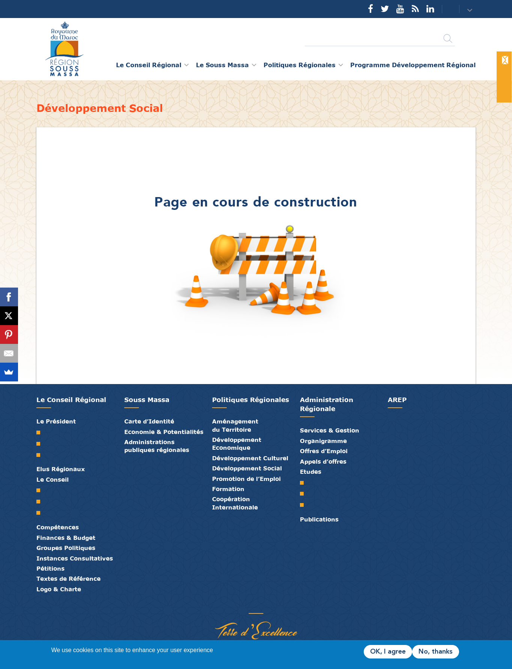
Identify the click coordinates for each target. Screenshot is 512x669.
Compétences (57, 527)
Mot (41, 432)
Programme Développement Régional (413, 64)
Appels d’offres (323, 461)
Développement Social (247, 468)
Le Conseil (52, 479)
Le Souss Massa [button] (222, 64)
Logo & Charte (58, 589)
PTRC (304, 505)
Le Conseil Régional (71, 400)
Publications (319, 519)
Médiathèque (250, 605)
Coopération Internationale (235, 503)
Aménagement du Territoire (235, 425)
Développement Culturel (250, 458)
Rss (415, 8)
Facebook (370, 8)
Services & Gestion (329, 430)
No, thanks (436, 651)
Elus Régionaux (60, 469)
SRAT (304, 482)
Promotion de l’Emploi (246, 478)
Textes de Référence (68, 578)
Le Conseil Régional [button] (148, 64)
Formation (228, 488)
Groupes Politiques (65, 547)
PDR (304, 493)
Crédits (273, 605)
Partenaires (227, 605)
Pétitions (50, 568)
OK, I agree (388, 651)
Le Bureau (41, 501)
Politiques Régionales (250, 400)
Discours (41, 455)
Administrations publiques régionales (156, 445)
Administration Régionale (326, 404)
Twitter (385, 8)
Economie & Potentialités (163, 431)
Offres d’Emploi (324, 451)
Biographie (41, 443)
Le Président (56, 421)
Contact (446, 9)
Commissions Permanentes (41, 512)
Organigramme (323, 440)
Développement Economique (236, 443)
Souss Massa (146, 400)
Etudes (310, 471)
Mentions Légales (284, 605)
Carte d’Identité (149, 421)
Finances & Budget (65, 537)
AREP (397, 400)
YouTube (400, 8)
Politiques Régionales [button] (300, 64)
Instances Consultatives (74, 558)
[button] (470, 10)
